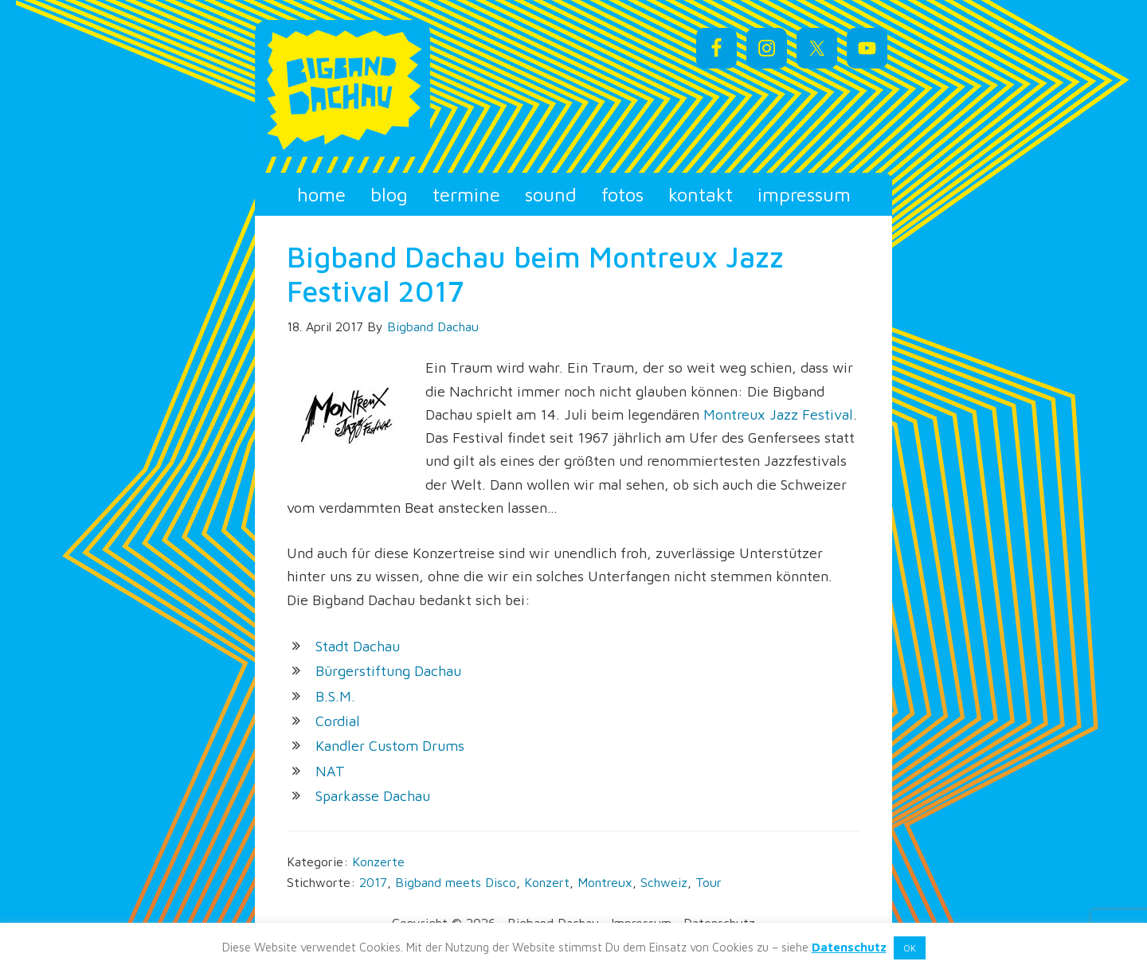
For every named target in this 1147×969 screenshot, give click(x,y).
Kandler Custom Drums (389, 745)
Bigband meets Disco (455, 882)
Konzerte (378, 861)
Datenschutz (849, 947)
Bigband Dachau (398, 88)
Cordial (337, 721)
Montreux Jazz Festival (778, 414)
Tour (708, 882)
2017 (373, 882)
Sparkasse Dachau (372, 795)
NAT (330, 771)
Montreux (604, 882)
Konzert (547, 882)
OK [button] (909, 948)
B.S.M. (335, 696)
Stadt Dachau (357, 646)
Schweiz (663, 882)
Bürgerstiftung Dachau (388, 670)
